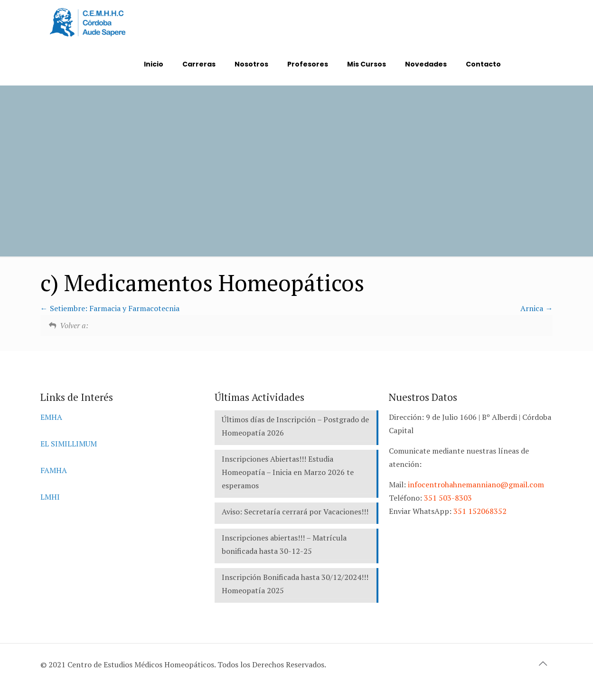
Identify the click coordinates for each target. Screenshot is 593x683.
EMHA (51, 417)
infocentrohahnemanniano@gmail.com (476, 484)
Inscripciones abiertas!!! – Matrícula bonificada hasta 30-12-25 (284, 544)
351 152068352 (480, 511)
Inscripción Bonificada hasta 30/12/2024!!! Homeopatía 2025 (295, 584)
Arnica (536, 308)
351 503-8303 (448, 498)
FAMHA (53, 470)
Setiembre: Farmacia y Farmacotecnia (109, 308)
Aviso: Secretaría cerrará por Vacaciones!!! (295, 511)
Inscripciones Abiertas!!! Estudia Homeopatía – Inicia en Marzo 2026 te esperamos (288, 472)
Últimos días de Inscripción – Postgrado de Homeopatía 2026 (295, 426)
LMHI (50, 497)
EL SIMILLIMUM (68, 443)
